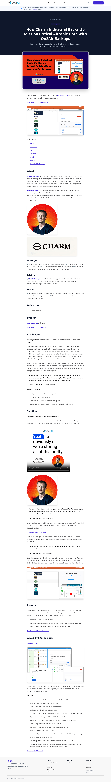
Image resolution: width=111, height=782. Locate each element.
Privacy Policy (89, 772)
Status (48, 771)
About (32, 143)
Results (32, 160)
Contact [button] (67, 2)
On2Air (10, 761)
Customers (42, 2)
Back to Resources (55, 19)
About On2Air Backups (37, 164)
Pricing (50, 2)
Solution (32, 157)
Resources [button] (57, 2)
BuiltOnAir (69, 763)
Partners (88, 767)
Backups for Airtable (52, 763)
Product (32, 150)
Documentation (51, 769)
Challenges (33, 154)
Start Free (98, 3)
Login (90, 3)
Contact (88, 765)
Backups (35, 9)
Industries (33, 147)
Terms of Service (89, 770)
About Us (88, 763)
